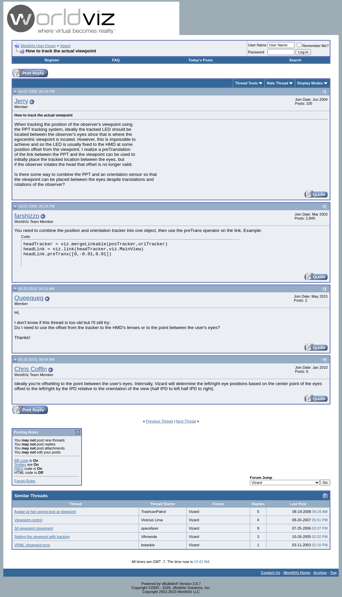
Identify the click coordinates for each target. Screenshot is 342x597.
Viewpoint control (28, 520)
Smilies (20, 465)
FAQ (116, 60)
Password (256, 52)
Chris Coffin (30, 368)
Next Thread (186, 421)
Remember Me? (313, 46)
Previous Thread (159, 421)
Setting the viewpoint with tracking (42, 537)
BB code (21, 461)
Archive (320, 573)
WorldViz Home (297, 573)
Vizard (65, 46)
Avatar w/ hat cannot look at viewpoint (45, 512)
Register (51, 60)
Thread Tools (246, 83)
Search (295, 60)
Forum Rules (24, 481)
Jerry (21, 100)
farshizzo (26, 215)
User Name (257, 45)
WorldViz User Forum (38, 46)
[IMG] (18, 469)
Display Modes (310, 83)
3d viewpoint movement (33, 528)
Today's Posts (200, 60)
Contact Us (270, 573)
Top (333, 573)
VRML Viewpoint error (32, 545)
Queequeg (28, 297)
